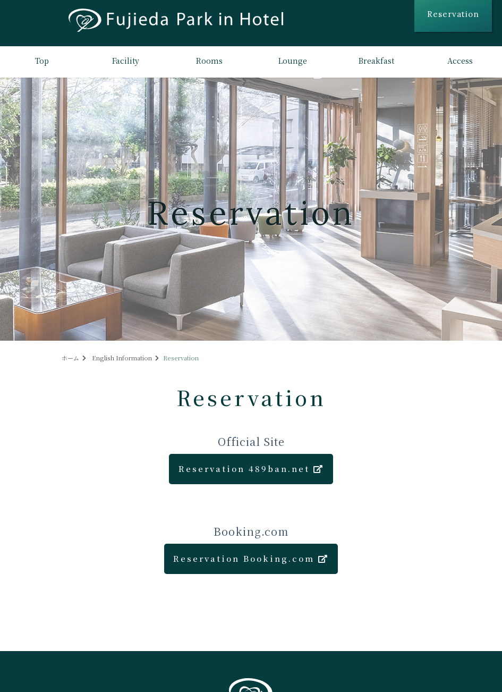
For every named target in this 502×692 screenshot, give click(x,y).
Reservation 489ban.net (251, 468)
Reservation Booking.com (251, 558)
